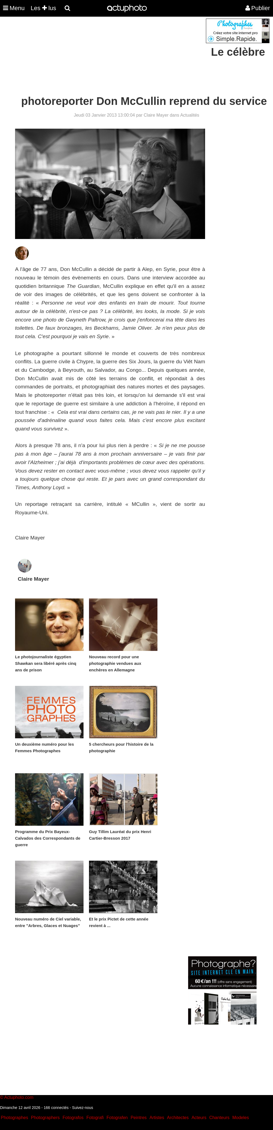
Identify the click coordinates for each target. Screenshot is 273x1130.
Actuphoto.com (18, 1097)
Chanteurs (219, 1117)
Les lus (43, 8)
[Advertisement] (103, 57)
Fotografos (73, 1117)
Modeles (240, 1117)
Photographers (45, 1117)
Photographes (14, 1117)
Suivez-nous (82, 1107)
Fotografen (117, 1117)
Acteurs (198, 1117)
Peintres (139, 1117)
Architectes (178, 1117)
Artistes (157, 1117)
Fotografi (95, 1117)
